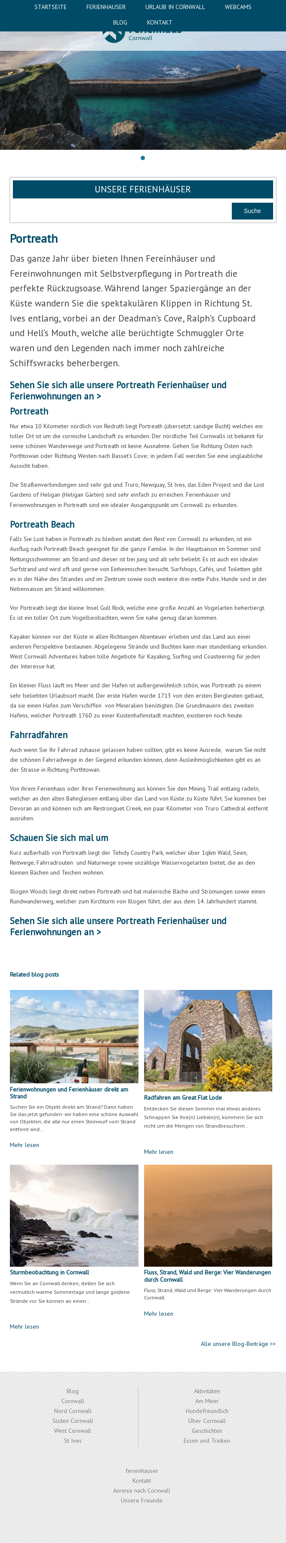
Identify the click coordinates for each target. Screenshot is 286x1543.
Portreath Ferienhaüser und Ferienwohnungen (118, 390)
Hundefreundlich (207, 1411)
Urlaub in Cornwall (175, 7)
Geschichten (207, 1431)
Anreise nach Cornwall (141, 1490)
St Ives (73, 1440)
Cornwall (73, 1401)
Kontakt (159, 22)
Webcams (238, 7)
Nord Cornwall (73, 1411)
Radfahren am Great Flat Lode (183, 1097)
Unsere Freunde (142, 1500)
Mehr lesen (24, 1145)
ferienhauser (106, 7)
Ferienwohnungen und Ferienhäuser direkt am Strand (69, 1093)
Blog (120, 22)
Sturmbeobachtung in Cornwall (49, 1272)
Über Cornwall (207, 1421)
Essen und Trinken (207, 1440)
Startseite (50, 7)
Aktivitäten (207, 1391)
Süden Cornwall (72, 1421)
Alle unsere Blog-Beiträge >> (238, 1344)
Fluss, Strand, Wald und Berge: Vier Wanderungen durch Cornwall (207, 1275)
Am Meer (207, 1401)
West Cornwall (72, 1431)
